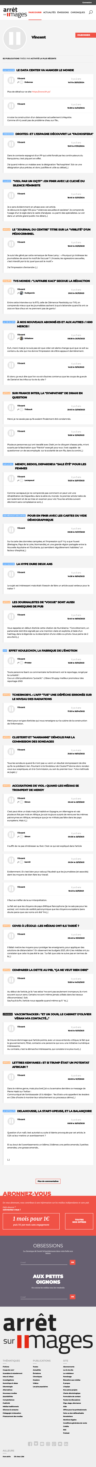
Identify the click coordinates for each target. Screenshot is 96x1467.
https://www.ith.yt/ (41, 92)
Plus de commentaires (48, 1181)
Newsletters (68, 1416)
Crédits (66, 1426)
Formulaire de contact (71, 1396)
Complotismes (8, 1400)
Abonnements (68, 1367)
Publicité (6, 1403)
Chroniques (78, 12)
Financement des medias (12, 1416)
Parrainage (67, 1377)
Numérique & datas (10, 1383)
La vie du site (68, 1370)
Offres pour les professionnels (74, 1410)
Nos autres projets (70, 1390)
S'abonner (83, 35)
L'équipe (66, 1387)
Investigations (8, 1380)
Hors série (7, 1456)
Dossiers (36, 1380)
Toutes (35, 1367)
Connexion (87, 3)
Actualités (49, 12)
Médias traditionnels (11, 1406)
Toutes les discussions (71, 1400)
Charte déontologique (71, 1393)
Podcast (66, 1433)
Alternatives (7, 1390)
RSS (64, 1430)
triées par (29, 58)
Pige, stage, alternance (72, 1403)
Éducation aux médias (71, 1380)
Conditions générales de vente (75, 1423)
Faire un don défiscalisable (73, 1413)
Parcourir (35, 12)
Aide (65, 1406)
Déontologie (8, 1387)
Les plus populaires (40, 1387)
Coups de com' (8, 1370)
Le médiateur (68, 1373)
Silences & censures (10, 1410)
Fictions (6, 1367)
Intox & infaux (8, 1377)
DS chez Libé (19, 1456)
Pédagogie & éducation (12, 1413)
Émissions (63, 12)
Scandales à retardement (12, 1373)
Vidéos (35, 1383)
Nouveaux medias (10, 1393)
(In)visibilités (8, 1396)
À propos (66, 1383)
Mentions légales (69, 1420)
